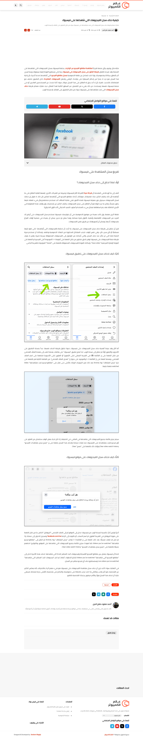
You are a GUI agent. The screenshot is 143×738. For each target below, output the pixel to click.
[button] (108, 594)
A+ (28, 30)
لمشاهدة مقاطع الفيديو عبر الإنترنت (79, 68)
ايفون (43, 5)
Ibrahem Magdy (36, 734)
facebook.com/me (54, 536)
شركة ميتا (88, 193)
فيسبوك (76, 5)
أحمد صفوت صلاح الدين (108, 30)
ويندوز (92, 5)
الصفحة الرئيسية (114, 15)
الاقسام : (126, 715)
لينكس (62, 5)
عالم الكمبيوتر (108, 734)
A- (25, 30)
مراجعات (37, 5)
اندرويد (50, 5)
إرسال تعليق (111, 632)
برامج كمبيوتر (100, 5)
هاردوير (29, 5)
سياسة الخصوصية (65, 715)
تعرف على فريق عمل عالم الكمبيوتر (59, 706)
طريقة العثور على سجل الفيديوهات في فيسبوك (81, 71)
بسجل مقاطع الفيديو (59, 75)
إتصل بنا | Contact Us (64, 711)
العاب (56, 5)
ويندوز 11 (84, 5)
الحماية (69, 5)
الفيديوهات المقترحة (52, 79)
